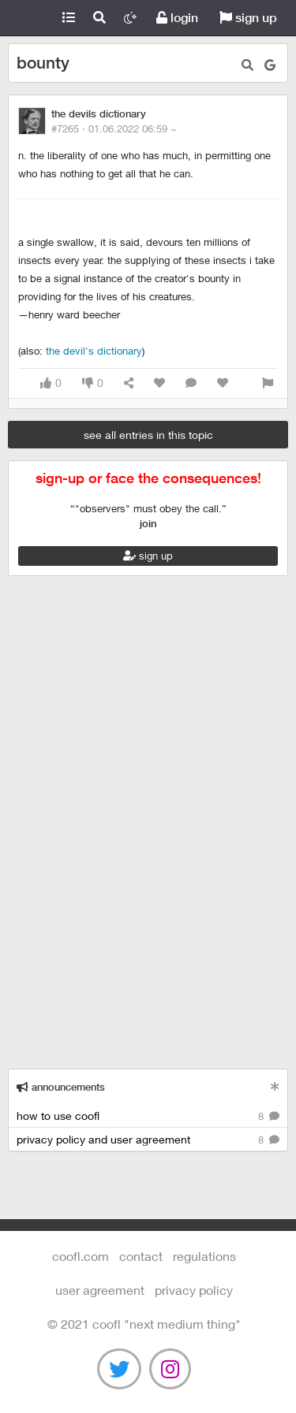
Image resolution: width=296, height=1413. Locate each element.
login (177, 17)
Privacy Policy (194, 1289)
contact (141, 1255)
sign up (248, 17)
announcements (61, 1087)
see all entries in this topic (148, 434)
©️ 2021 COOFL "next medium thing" (144, 1323)
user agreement (99, 1289)
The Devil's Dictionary (94, 350)
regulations (204, 1255)
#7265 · (114, 128)
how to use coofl (148, 1116)
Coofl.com (26, 18)
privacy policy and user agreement (148, 1140)
